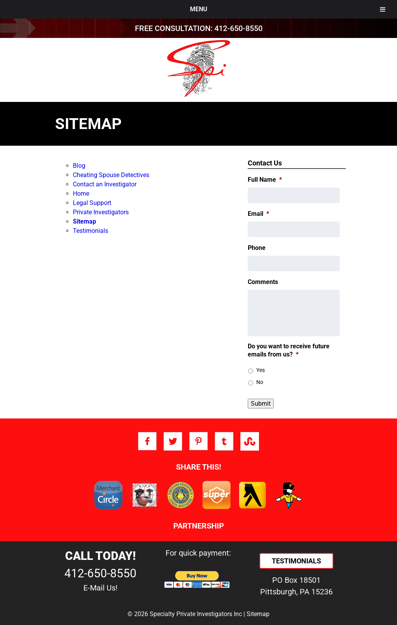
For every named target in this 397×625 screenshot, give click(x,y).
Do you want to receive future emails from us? (289, 350)
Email (258, 213)
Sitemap (84, 221)
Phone (257, 247)
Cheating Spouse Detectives (111, 175)
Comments (263, 282)
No (259, 382)
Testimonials (90, 230)
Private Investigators (101, 212)
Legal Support (92, 203)
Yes (260, 370)
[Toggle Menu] (382, 9)
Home (81, 193)
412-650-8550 (238, 28)
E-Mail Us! (100, 587)
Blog (79, 165)
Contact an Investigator (104, 184)
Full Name (265, 179)
